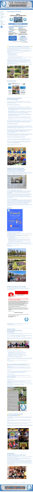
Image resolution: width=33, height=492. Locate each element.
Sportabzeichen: (11, 453)
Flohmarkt (9, 208)
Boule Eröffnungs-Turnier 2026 (14, 11)
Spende (1, 25)
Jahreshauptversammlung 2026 (14, 98)
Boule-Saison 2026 (11, 81)
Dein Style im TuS (3, 21)
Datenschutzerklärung (3, 24)
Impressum (2, 23)
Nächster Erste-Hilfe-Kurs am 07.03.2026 (16, 286)
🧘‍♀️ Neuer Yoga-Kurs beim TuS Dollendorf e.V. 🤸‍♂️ (18, 364)
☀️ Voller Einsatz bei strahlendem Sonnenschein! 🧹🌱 (19, 46)
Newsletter (2, 22)
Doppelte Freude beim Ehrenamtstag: (15, 168)
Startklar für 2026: (11, 329)
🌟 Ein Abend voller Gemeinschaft (15, 414)
